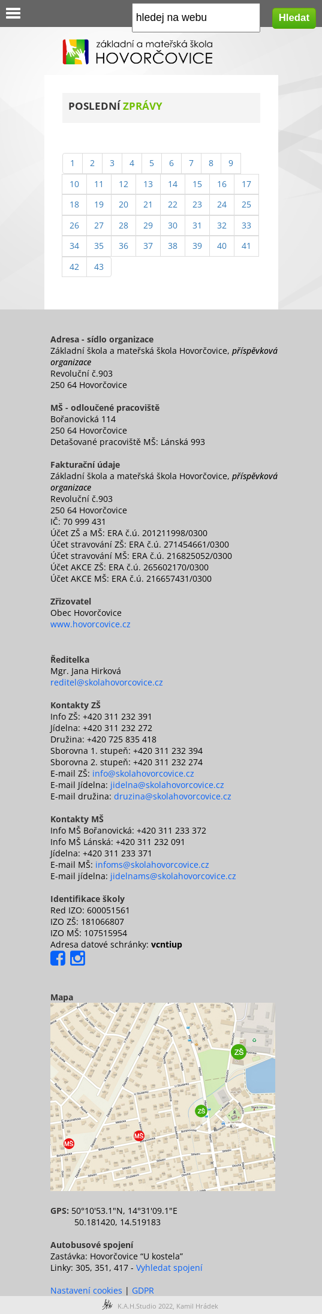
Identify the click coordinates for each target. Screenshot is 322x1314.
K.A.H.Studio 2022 (145, 1305)
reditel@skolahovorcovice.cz (106, 682)
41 (246, 245)
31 (197, 225)
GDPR (143, 1290)
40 (222, 245)
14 (172, 184)
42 (74, 266)
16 (222, 184)
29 (148, 225)
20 (123, 204)
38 (172, 245)
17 (246, 184)
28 (123, 225)
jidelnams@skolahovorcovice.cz (173, 876)
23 (197, 204)
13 (148, 184)
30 (172, 225)
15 (197, 184)
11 (99, 184)
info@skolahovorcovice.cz (143, 773)
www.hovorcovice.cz (90, 624)
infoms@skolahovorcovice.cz (152, 864)
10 (74, 184)
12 (123, 184)
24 (222, 204)
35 (99, 245)
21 (148, 204)
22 (172, 204)
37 (148, 245)
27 (99, 225)
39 (197, 245)
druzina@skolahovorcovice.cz (172, 796)
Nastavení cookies (86, 1290)
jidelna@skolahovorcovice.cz (167, 784)
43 (99, 266)
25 (246, 204)
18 (74, 204)
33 (246, 225)
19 (99, 204)
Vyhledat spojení (169, 1267)
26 (74, 225)
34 (74, 245)
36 (123, 245)
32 (222, 225)
